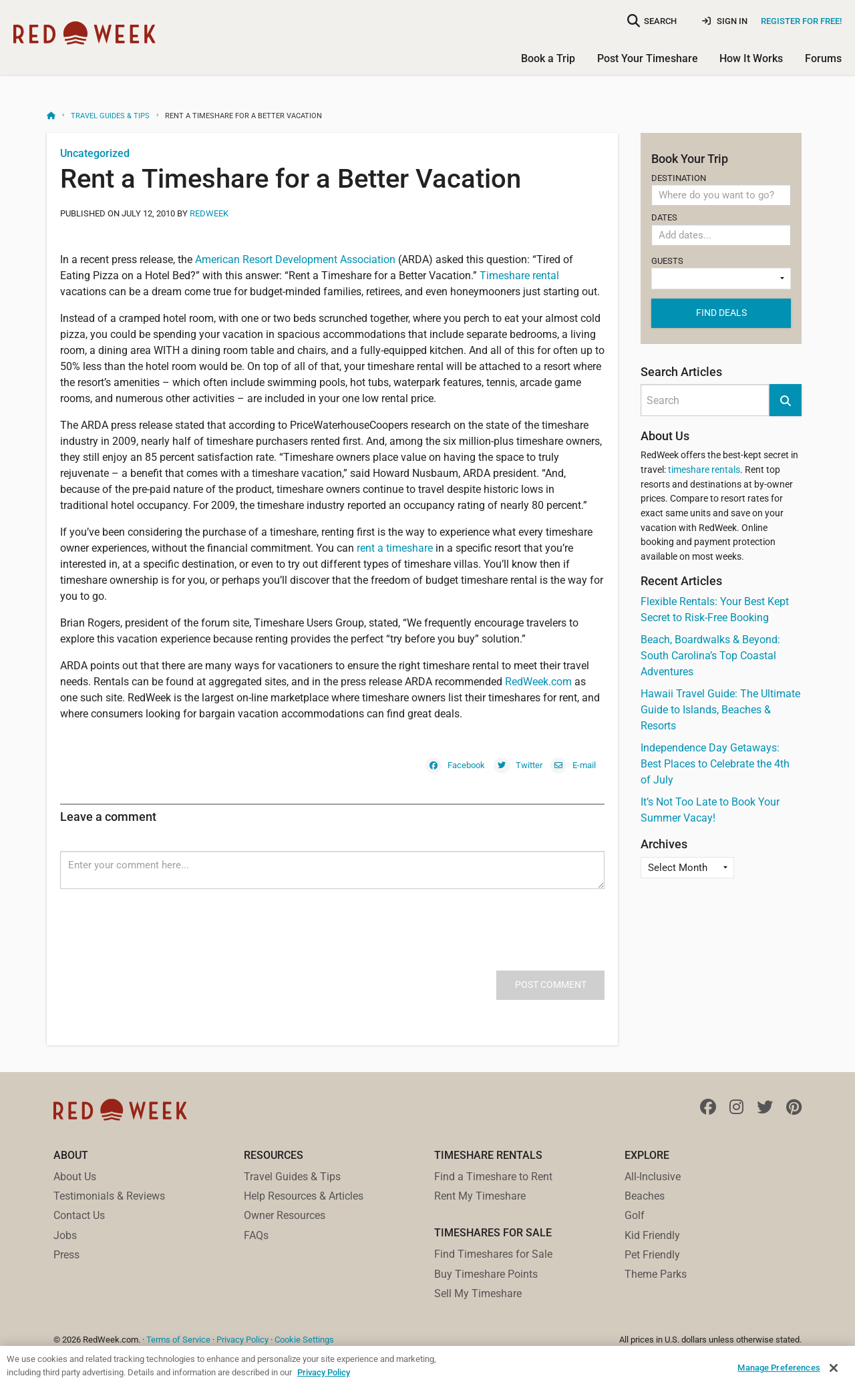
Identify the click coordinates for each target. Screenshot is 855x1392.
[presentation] (161, 915)
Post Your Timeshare (647, 58)
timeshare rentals (704, 470)
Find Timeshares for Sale (493, 1254)
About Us (74, 1176)
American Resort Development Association (295, 259)
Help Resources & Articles (303, 1196)
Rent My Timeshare (480, 1196)
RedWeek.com (538, 681)
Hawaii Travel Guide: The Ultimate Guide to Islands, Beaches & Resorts (720, 709)
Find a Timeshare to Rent (493, 1176)
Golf (635, 1215)
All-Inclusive (653, 1176)
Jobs (65, 1235)
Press (66, 1254)
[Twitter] (518, 764)
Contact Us (79, 1215)
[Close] (833, 1368)
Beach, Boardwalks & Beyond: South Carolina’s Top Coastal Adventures (710, 655)
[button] (786, 400)
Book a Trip (548, 58)
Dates (721, 231)
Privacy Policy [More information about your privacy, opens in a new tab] (323, 1372)
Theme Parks (656, 1274)
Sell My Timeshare (478, 1293)
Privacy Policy (242, 1340)
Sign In (724, 21)
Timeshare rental (519, 275)
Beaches (645, 1196)
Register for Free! (801, 21)
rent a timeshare (395, 548)
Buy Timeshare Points (486, 1274)
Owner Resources (284, 1215)
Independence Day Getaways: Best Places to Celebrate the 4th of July (715, 763)
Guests (721, 272)
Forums (823, 58)
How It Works (751, 58)
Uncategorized (95, 153)
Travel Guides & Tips (110, 116)
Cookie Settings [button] (304, 1340)
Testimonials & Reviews (109, 1196)
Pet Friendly (652, 1254)
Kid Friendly (652, 1235)
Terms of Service (178, 1340)
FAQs (256, 1235)
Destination (721, 189)
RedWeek (209, 213)
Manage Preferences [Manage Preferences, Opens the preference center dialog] (778, 1368)
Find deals (721, 312)
